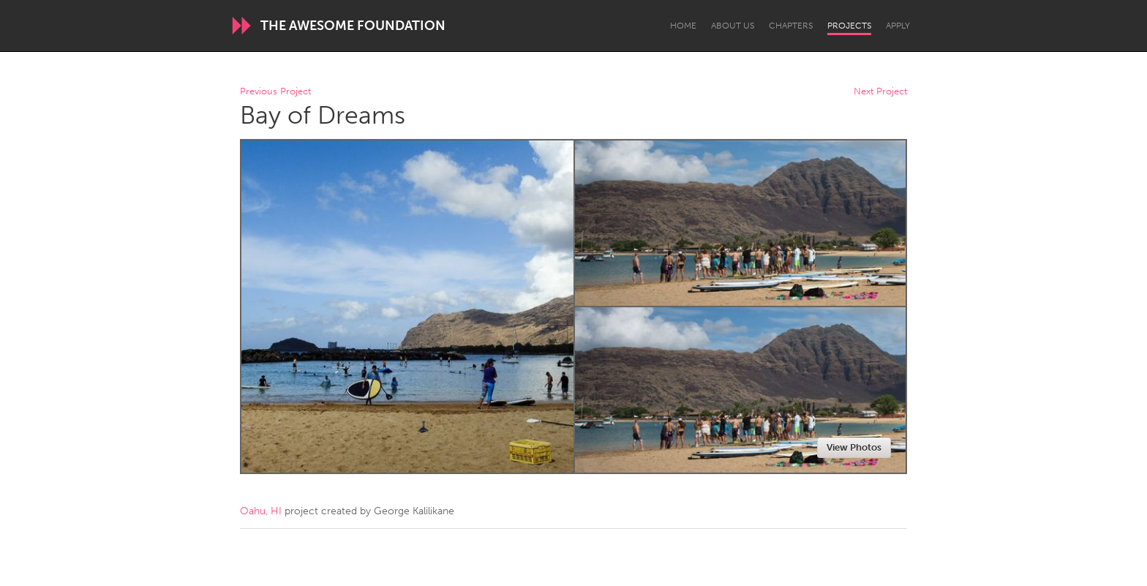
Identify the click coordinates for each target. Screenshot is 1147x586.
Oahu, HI (261, 511)
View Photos (854, 447)
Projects (849, 25)
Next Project (880, 92)
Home (683, 25)
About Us (732, 25)
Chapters (791, 25)
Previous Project (275, 92)
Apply (898, 25)
